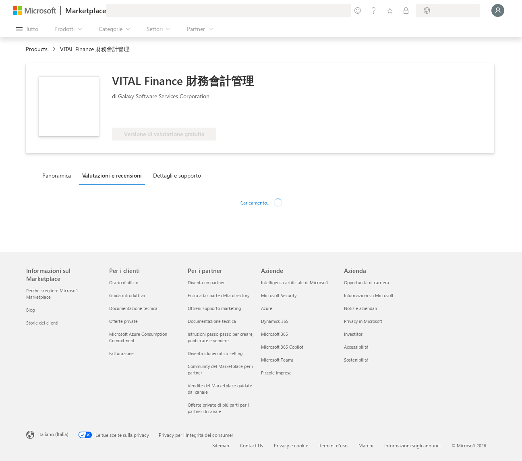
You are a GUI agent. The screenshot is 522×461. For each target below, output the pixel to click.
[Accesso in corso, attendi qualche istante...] (498, 10)
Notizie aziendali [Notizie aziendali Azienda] (360, 308)
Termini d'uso (333, 445)
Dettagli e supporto (177, 175)
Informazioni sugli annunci (412, 445)
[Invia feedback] (357, 10)
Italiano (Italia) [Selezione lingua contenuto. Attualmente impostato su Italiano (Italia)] (53, 434)
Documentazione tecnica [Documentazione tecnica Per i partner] (212, 321)
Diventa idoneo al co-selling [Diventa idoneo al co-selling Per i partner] (215, 353)
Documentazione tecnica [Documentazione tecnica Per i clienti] (133, 308)
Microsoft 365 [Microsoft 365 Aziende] (274, 334)
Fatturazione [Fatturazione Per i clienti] (121, 353)
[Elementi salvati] (389, 10)
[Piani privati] (406, 10)
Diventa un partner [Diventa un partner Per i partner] (206, 282)
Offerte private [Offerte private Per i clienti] (123, 321)
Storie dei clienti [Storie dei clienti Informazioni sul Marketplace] (42, 323)
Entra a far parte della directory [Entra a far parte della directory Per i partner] (218, 295)
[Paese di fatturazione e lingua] (448, 10)
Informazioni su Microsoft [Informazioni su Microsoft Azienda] (369, 295)
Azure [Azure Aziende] (266, 308)
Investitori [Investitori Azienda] (354, 334)
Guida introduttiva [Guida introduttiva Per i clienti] (127, 295)
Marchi (365, 445)
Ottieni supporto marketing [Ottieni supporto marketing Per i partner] (214, 308)
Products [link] (37, 49)
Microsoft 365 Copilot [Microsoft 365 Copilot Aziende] (282, 347)
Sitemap (220, 445)
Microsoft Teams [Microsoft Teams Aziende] (277, 360)
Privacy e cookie (291, 445)
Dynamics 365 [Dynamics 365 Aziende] (274, 321)
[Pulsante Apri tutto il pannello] (27, 29)
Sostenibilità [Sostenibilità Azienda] (356, 360)
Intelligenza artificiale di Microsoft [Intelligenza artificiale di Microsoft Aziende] (294, 282)
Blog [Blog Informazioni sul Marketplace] (30, 310)
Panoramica (56, 175)
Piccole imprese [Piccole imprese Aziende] (276, 373)
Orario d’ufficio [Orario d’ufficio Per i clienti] (123, 282)
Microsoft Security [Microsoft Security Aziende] (278, 295)
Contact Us (251, 445)
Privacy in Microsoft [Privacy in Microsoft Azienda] (363, 321)
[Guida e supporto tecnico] (373, 10)
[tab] (59, 175)
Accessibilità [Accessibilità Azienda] (356, 347)
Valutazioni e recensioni (112, 175)
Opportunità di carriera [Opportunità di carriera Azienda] (366, 282)
